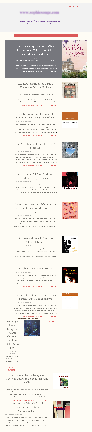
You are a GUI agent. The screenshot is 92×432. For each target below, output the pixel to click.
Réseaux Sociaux (50, 27)
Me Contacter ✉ (61, 27)
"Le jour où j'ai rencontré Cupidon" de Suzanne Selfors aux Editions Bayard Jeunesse (35, 208)
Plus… (69, 27)
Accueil (20, 27)
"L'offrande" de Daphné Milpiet (35, 268)
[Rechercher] (71, 7)
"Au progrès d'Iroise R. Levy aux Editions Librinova (35, 240)
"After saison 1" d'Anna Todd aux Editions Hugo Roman (35, 176)
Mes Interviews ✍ (39, 27)
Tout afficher (74, 35)
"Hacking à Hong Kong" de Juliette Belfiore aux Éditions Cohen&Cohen (12, 334)
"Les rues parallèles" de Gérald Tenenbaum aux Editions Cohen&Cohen (27, 407)
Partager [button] (24, 71)
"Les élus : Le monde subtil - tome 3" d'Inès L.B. (35, 146)
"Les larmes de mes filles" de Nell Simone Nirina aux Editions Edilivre (35, 115)
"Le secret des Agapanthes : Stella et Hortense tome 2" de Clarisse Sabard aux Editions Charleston (35, 50)
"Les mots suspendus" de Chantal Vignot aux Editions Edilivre (35, 85)
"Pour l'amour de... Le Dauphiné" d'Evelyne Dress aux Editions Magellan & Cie (27, 378)
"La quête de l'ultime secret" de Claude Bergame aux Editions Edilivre (35, 296)
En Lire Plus (54, 71)
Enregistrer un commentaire (35, 71)
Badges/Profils (28, 27)
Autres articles (53, 321)
